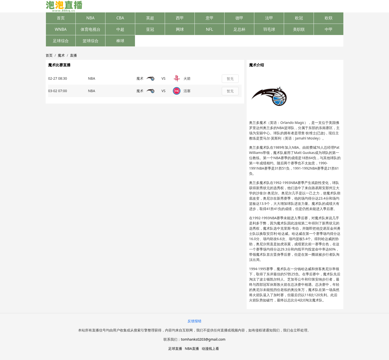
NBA (90, 18)
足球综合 (61, 40)
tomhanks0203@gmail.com (203, 339)
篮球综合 (90, 40)
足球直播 (175, 348)
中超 (120, 29)
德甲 (239, 18)
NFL (209, 29)
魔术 (61, 55)
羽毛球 (269, 29)
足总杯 (239, 29)
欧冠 (299, 18)
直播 (73, 55)
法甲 (269, 18)
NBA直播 (192, 348)
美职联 (299, 29)
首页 (61, 18)
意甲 (210, 18)
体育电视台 (90, 29)
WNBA (61, 29)
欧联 (329, 18)
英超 (150, 18)
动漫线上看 (210, 348)
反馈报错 (194, 321)
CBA (120, 18)
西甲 (180, 18)
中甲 (329, 29)
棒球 (120, 40)
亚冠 (150, 29)
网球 (180, 29)
